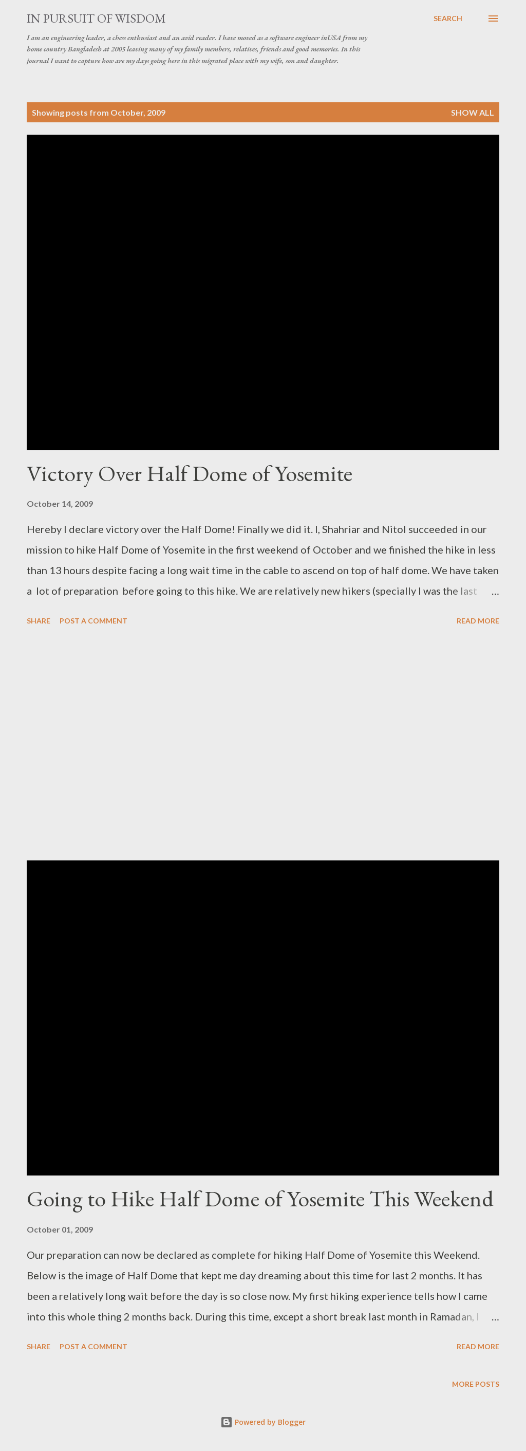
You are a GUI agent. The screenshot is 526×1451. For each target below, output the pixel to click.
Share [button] (38, 620)
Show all (472, 112)
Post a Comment (93, 620)
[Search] (448, 18)
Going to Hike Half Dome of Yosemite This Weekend (260, 1198)
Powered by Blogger (263, 1422)
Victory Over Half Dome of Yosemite (189, 473)
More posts (475, 1384)
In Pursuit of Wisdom (96, 18)
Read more (478, 620)
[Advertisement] (263, 745)
